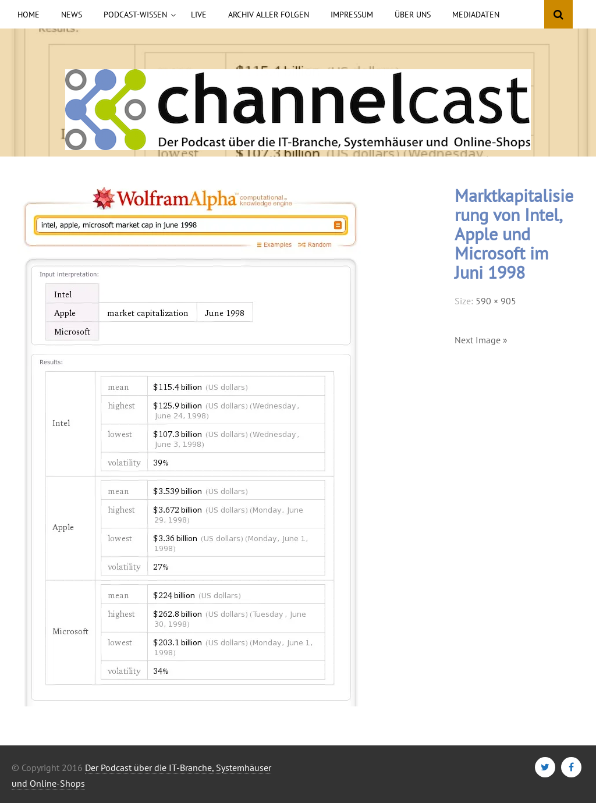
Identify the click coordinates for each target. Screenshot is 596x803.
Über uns (413, 14)
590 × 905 (496, 301)
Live (199, 14)
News (71, 14)
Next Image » (481, 340)
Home (28, 14)
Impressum (352, 14)
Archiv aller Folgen (268, 14)
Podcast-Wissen (135, 14)
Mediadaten (475, 14)
